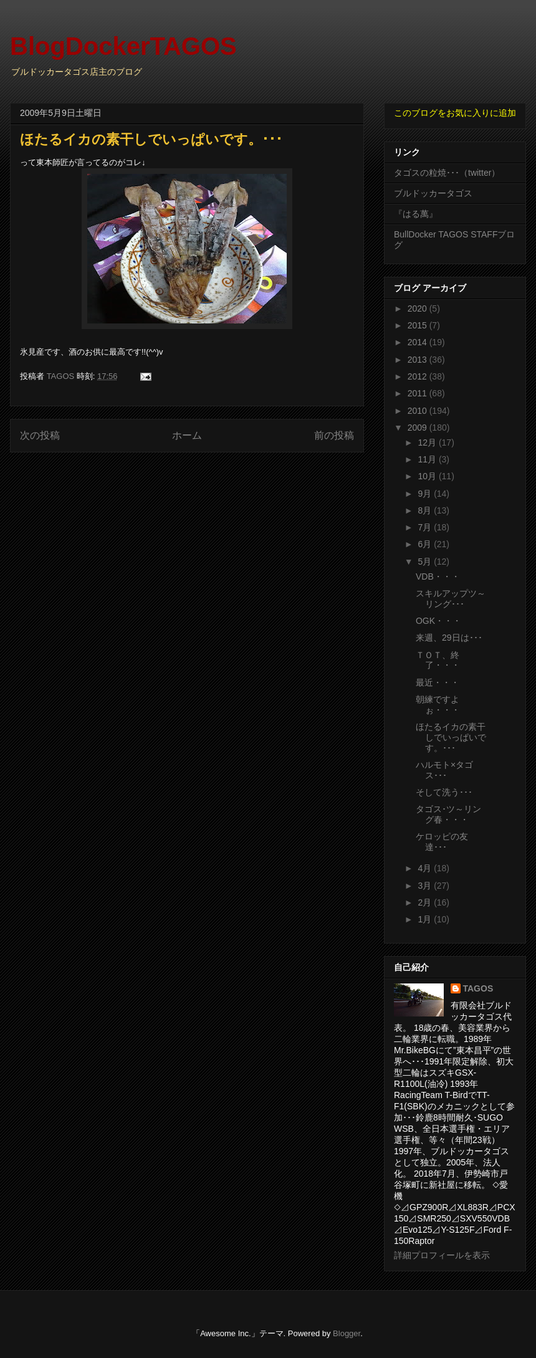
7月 (426, 527)
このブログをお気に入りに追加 (455, 113)
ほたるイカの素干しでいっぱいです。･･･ (451, 737)
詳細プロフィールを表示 (442, 1255)
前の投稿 (334, 435)
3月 (426, 886)
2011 (418, 393)
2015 (418, 325)
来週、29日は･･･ (449, 638)
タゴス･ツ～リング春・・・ (448, 814)
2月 (426, 902)
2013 (418, 360)
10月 (428, 476)
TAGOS (478, 988)
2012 (418, 376)
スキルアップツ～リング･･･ (451, 598)
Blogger (346, 1333)
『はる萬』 (416, 214)
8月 (426, 510)
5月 (426, 562)
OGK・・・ (438, 621)
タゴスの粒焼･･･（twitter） (447, 173)
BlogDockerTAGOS (123, 46)
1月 (426, 919)
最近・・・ (437, 682)
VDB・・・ (438, 576)
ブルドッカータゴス (433, 193)
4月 (426, 868)
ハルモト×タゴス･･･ (444, 770)
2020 (418, 308)
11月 (428, 459)
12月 (428, 442)
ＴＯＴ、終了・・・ (438, 660)
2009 (418, 428)
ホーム (187, 435)
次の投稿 (40, 435)
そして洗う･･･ (444, 792)
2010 (418, 411)
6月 (426, 544)
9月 (426, 494)
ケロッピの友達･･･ (442, 841)
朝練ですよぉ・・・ (438, 704)
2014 (418, 342)
